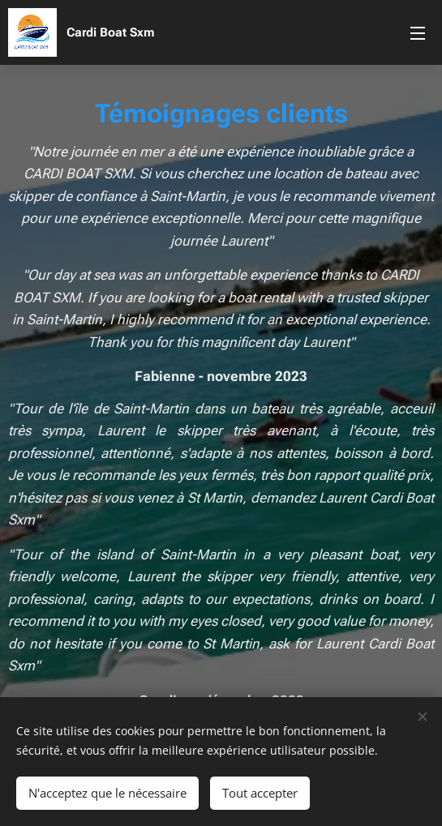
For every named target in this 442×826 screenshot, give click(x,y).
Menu (417, 33)
